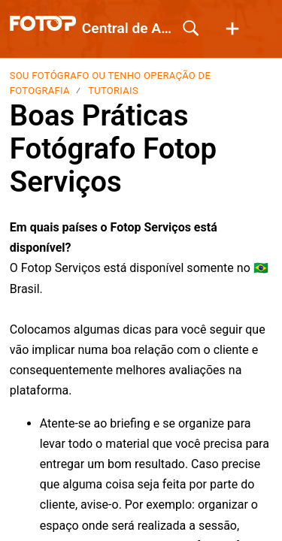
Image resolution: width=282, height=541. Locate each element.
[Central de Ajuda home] (43, 23)
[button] (232, 29)
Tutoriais (113, 90)
